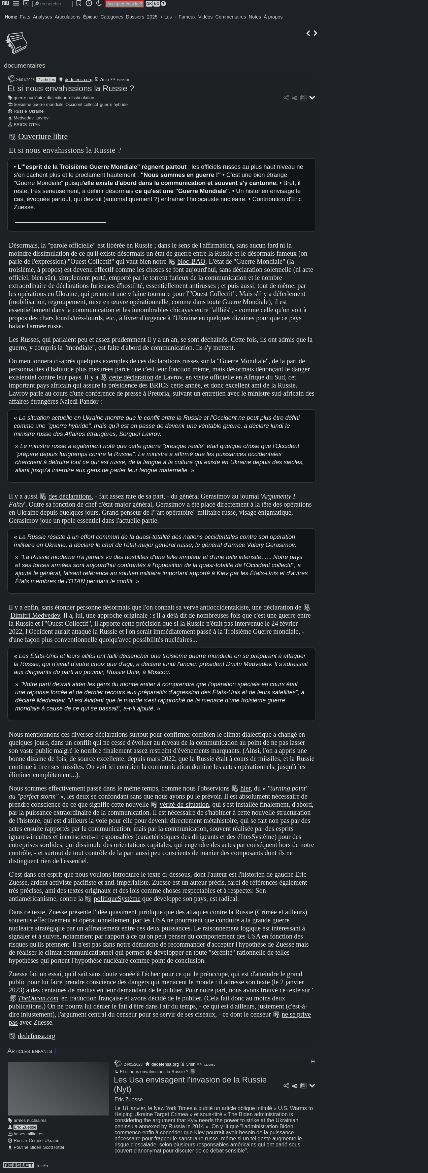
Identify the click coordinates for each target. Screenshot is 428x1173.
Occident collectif (81, 104)
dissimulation (81, 97)
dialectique (57, 97)
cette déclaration (131, 377)
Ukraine (36, 111)
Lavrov (41, 117)
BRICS (20, 124)
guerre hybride (114, 104)
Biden (35, 1147)
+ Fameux (185, 17)
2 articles (46, 79)
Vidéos (205, 17)
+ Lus (166, 17)
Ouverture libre (43, 136)
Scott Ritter (53, 1147)
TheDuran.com (38, 998)
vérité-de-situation (184, 804)
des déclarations (70, 496)
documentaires (24, 65)
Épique (90, 17)
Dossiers (135, 17)
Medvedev (24, 117)
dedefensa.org (79, 79)
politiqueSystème (117, 898)
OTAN (34, 124)
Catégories (111, 17)
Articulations (67, 17)
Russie (20, 111)
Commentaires (231, 17)
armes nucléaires (30, 1120)
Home (11, 17)
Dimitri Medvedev (35, 615)
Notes (255, 17)
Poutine (21, 1147)
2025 (152, 17)
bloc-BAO (191, 261)
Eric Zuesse (25, 1127)
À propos (273, 17)
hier (245, 788)
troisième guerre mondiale (39, 104)
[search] (52, 4)
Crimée (35, 1140)
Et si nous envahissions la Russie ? (70, 88)
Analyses (42, 17)
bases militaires (28, 1133)
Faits (25, 17)
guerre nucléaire (29, 97)
